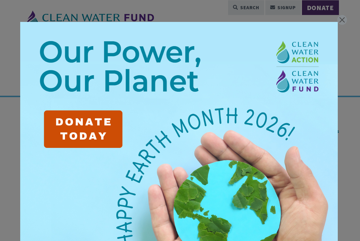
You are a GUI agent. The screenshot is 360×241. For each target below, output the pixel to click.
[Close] (342, 20)
